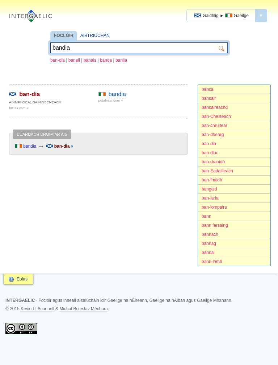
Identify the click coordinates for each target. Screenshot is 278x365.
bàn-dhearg (213, 134)
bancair (209, 98)
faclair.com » (19, 108)
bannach (210, 234)
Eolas (22, 279)
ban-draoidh (213, 161)
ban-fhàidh (212, 179)
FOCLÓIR (63, 35)
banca (208, 89)
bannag (209, 243)
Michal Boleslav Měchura (83, 308)
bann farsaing (215, 225)
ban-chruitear (214, 125)
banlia (121, 60)
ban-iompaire (214, 207)
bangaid (209, 189)
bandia (117, 94)
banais (90, 60)
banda (106, 60)
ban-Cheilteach (216, 116)
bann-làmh (212, 261)
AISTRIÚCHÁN (95, 35)
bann (206, 216)
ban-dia (57, 60)
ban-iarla (210, 198)
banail (74, 60)
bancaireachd (215, 107)
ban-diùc (210, 152)
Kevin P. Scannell (37, 308)
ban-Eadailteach (217, 170)
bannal (208, 252)
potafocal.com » (110, 100)
